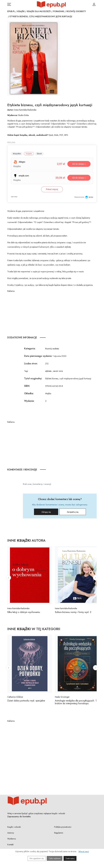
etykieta (48, 371)
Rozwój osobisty (76, 11)
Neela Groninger (62, 696)
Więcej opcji (84, 851)
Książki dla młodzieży (39, 11)
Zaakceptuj (70, 858)
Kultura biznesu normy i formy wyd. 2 (73, 612)
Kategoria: (29, 348)
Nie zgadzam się (37, 858)
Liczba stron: (31, 363)
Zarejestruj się (72, 511)
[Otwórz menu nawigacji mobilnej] (9, 4)
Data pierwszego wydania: (38, 356)
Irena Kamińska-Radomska (25, 109)
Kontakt (10, 844)
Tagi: (26, 371)
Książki (21, 11)
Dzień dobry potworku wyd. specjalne (26, 700)
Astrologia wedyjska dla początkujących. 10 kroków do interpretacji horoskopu (76, 702)
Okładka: (29, 393)
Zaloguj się (46, 511)
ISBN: (27, 386)
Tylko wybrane (54, 858)
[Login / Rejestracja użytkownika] (94, 4)
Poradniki (58, 11)
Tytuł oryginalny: (33, 378)
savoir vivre (58, 371)
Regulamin (58, 832)
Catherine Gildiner (15, 696)
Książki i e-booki (14, 826)
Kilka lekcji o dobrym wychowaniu (23, 612)
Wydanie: (29, 401)
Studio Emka (23, 115)
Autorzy (10, 832)
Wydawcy (11, 838)
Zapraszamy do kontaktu (19, 816)
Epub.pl (11, 11)
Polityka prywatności (62, 826)
